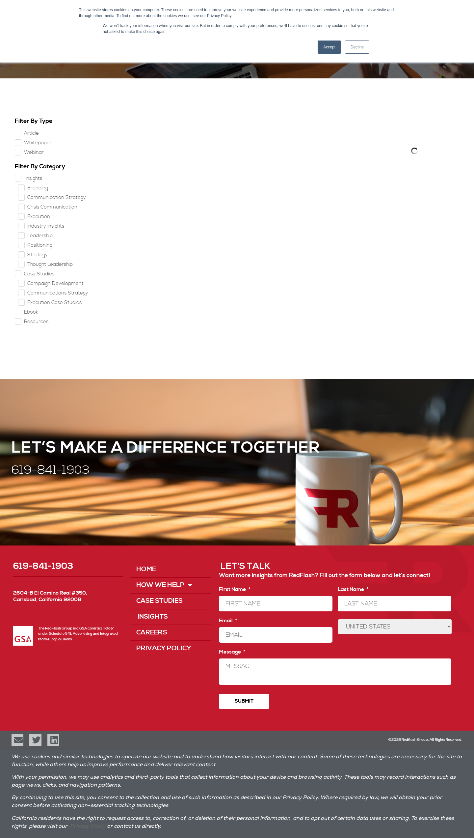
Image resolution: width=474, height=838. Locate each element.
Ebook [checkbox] (31, 312)
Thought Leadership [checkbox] (50, 264)
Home (146, 569)
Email (228, 620)
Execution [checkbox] (38, 216)
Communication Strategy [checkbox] (56, 197)
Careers (151, 632)
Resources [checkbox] (36, 322)
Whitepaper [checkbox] (38, 143)
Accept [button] (329, 47)
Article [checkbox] (31, 133)
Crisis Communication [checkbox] (52, 207)
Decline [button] (357, 47)
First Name (234, 589)
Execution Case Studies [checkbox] (54, 302)
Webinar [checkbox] (34, 152)
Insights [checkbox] (33, 178)
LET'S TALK (246, 566)
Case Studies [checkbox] (39, 274)
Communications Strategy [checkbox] (57, 293)
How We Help (164, 585)
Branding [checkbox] (37, 188)
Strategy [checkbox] (37, 255)
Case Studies (159, 601)
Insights (152, 617)
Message (232, 652)
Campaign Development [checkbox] (55, 283)
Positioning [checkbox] (39, 245)
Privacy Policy (163, 648)
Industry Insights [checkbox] (45, 226)
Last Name (353, 589)
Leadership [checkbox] (40, 236)
